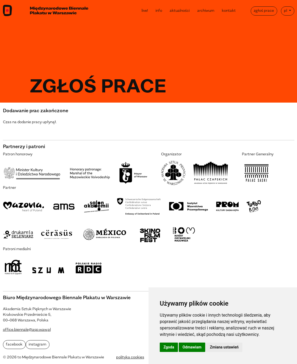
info (158, 11)
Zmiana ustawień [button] (224, 347)
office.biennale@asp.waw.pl (27, 330)
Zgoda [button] (168, 347)
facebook (14, 344)
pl (286, 11)
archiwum (205, 11)
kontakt (229, 11)
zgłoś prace (264, 11)
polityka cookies (130, 357)
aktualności (180, 11)
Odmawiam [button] (191, 347)
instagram (37, 344)
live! (145, 11)
